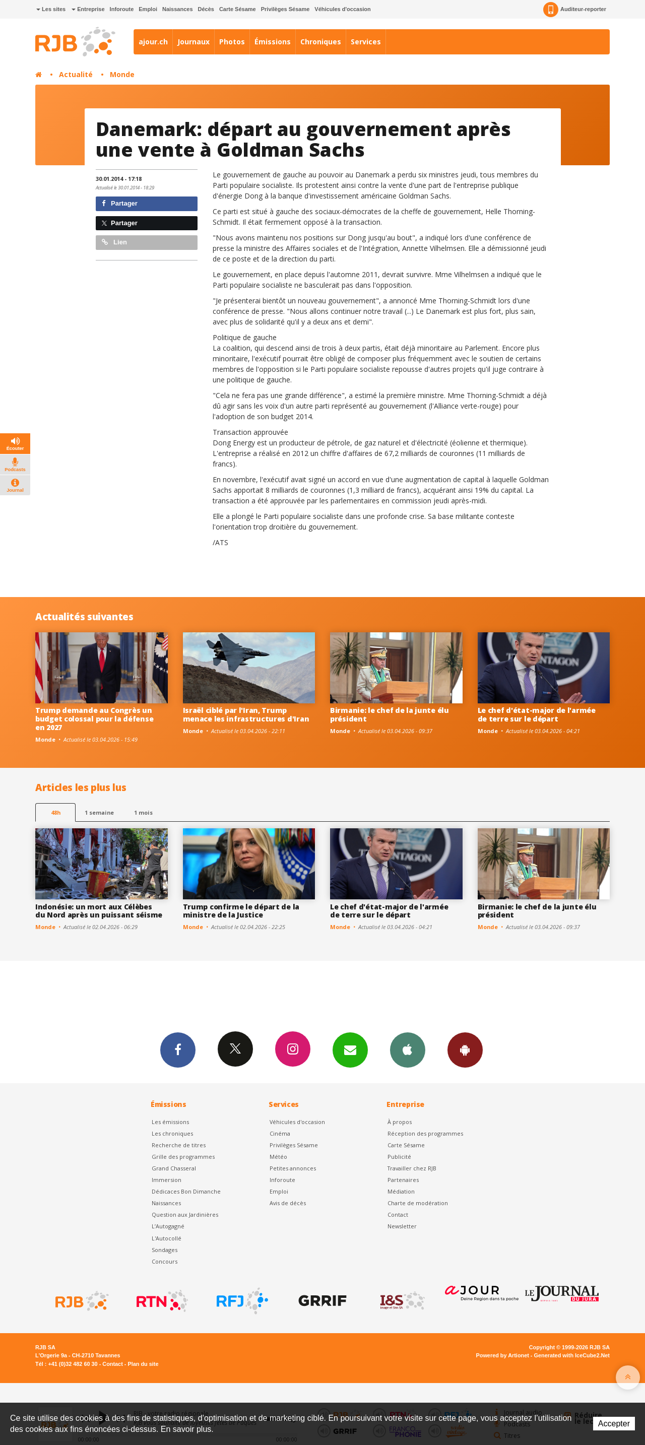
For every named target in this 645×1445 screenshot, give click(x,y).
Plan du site (142, 1364)
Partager (120, 203)
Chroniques (320, 41)
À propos (400, 1122)
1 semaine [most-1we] (99, 812)
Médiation (401, 1191)
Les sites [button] (51, 9)
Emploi (148, 9)
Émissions (272, 41)
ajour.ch (153, 41)
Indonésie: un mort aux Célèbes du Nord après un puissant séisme (98, 911)
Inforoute (122, 9)
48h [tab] (55, 812)
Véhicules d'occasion (342, 9)
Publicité (399, 1156)
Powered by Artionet (502, 1355)
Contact (398, 1214)
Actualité (76, 74)
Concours (164, 1261)
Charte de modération (418, 1203)
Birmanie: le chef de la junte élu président (389, 714)
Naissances (177, 9)
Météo (278, 1156)
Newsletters (350, 1049)
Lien (114, 242)
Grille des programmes (183, 1156)
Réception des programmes (425, 1133)
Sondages (164, 1249)
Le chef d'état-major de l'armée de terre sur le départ (537, 714)
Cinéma (280, 1133)
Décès (206, 9)
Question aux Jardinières (185, 1214)
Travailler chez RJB (412, 1168)
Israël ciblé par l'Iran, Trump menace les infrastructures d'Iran (246, 714)
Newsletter (402, 1226)
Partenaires (403, 1179)
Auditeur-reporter (574, 9)
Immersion (166, 1179)
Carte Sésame (237, 9)
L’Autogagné (168, 1226)
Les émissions (170, 1122)
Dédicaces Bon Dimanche (186, 1191)
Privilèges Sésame (285, 9)
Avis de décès (288, 1203)
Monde (122, 74)
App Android (465, 1049)
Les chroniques (172, 1133)
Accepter (614, 1423)
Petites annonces (293, 1168)
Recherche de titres (179, 1145)
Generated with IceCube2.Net (572, 1355)
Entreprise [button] (88, 9)
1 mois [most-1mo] (143, 812)
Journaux (193, 41)
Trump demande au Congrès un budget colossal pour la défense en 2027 (94, 718)
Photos (232, 41)
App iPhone (407, 1049)
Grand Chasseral (174, 1168)
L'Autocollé (166, 1238)
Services (366, 41)
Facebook (178, 1049)
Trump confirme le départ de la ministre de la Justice (241, 911)
